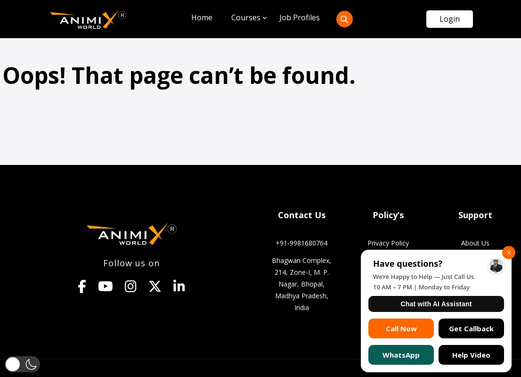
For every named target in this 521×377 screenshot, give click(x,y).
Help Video (471, 355)
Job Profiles (299, 17)
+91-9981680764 (301, 242)
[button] (22, 364)
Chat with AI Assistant (436, 304)
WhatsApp (401, 355)
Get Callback (471, 328)
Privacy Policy (388, 242)
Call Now (401, 328)
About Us (475, 242)
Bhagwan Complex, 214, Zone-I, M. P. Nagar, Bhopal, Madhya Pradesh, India (301, 284)
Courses (245, 17)
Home (201, 17)
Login (450, 19)
